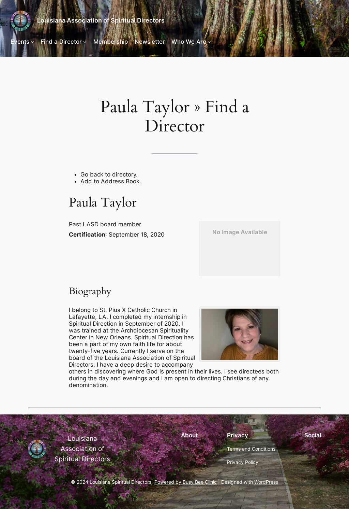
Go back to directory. (109, 174)
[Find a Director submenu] (85, 41)
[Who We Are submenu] (209, 41)
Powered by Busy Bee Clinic (185, 482)
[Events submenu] (32, 41)
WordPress (266, 482)
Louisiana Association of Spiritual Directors (101, 20)
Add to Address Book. (110, 181)
